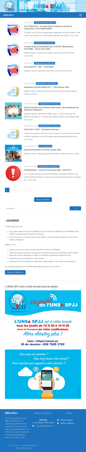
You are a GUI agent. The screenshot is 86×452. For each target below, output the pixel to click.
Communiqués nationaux (44, 22)
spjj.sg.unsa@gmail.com (45, 426)
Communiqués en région (44, 43)
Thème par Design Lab (23, 448)
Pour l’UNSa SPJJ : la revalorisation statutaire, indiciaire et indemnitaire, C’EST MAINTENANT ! (48, 27)
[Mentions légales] (65, 420)
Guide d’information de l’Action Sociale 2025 (42, 150)
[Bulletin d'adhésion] (65, 423)
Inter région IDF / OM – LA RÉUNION (38, 67)
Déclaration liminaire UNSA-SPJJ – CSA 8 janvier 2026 (46, 87)
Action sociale (45, 146)
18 (28, 190)
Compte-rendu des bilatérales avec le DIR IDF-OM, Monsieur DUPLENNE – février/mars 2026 (48, 47)
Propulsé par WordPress (29, 445)
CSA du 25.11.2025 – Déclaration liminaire (41, 129)
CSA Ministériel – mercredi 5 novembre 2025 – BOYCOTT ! (48, 170)
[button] (43, 199)
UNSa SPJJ (8, 15)
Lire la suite (74, 35)
